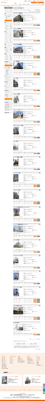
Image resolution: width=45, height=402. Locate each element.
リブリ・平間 (15, 78)
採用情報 (37, 363)
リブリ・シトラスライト (17, 109)
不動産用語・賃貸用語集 (5, 368)
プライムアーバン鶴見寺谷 (17, 13)
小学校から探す (6, 11)
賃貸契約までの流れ (4, 366)
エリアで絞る (6, 9)
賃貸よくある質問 (4, 367)
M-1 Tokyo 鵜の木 (16, 322)
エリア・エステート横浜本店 (34, 2)
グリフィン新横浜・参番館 (17, 157)
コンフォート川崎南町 (17, 28)
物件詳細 (38, 56)
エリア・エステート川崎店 (41, 2)
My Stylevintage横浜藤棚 (17, 44)
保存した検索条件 (4, 365)
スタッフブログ (38, 4)
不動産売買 (28, 4)
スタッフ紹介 (33, 4)
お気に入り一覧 (7, 109)
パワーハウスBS (16, 271)
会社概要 (43, 4)
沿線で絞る (10, 9)
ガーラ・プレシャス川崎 (17, 287)
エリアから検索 (7, 104)
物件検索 (20, 4)
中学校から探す (10, 11)
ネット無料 (11, 363)
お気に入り (35, 56)
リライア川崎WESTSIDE (17, 305)
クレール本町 (15, 141)
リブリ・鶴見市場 (16, 61)
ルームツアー (15, 3)
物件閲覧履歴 (3, 364)
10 (36, 11)
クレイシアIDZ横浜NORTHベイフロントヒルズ (21, 207)
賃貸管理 (24, 4)
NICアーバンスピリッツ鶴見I (18, 125)
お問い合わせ (38, 364)
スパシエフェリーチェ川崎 (17, 255)
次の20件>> (39, 11)
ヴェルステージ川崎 (16, 190)
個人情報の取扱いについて (39, 365)
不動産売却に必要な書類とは (30, 363)
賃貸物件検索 (6, 102)
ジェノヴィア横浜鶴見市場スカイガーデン (20, 224)
